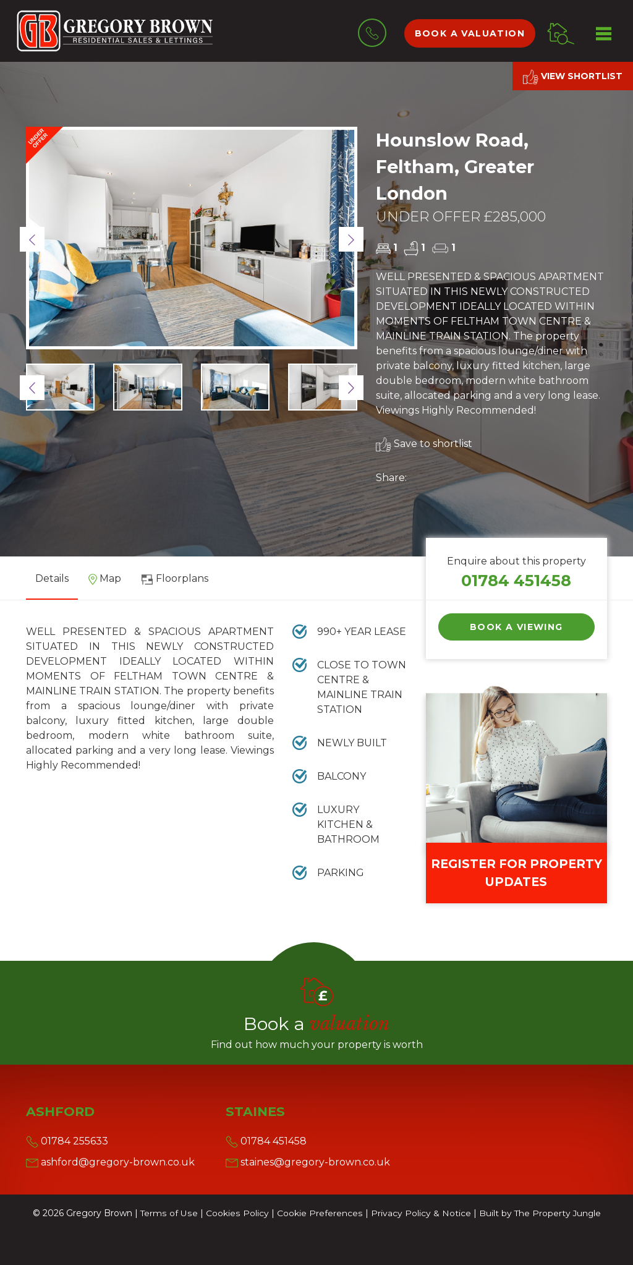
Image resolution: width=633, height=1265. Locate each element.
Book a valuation (470, 33)
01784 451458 (516, 580)
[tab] (104, 583)
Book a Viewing (516, 626)
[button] (32, 239)
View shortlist (572, 77)
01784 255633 (67, 1141)
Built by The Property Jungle (539, 1213)
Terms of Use (168, 1213)
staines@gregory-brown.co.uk (308, 1162)
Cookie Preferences (318, 1213)
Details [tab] (52, 578)
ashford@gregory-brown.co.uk (110, 1162)
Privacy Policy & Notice (419, 1213)
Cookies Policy (236, 1213)
